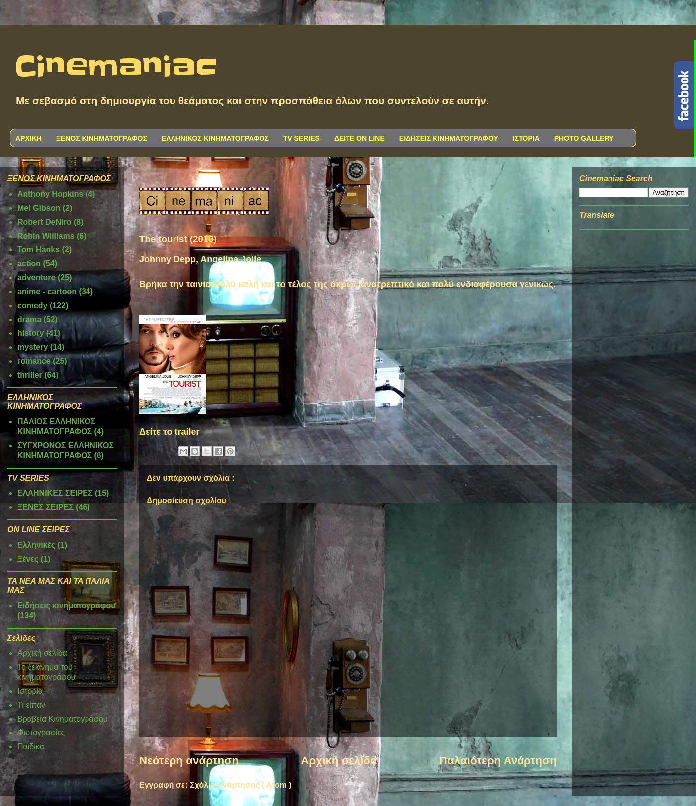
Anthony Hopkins (50, 194)
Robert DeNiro (44, 222)
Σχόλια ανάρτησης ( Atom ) (240, 785)
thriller (29, 375)
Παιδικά (30, 746)
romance (34, 361)
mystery (32, 347)
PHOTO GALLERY (584, 138)
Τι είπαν (31, 705)
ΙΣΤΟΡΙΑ (526, 138)
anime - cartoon (47, 291)
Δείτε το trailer (169, 432)
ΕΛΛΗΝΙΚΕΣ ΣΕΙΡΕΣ (55, 493)
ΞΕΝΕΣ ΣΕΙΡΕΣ (45, 507)
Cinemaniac (116, 67)
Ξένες (27, 559)
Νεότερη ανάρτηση (189, 760)
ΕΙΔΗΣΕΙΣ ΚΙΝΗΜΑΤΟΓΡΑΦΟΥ (448, 138)
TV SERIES (301, 138)
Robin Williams (46, 236)
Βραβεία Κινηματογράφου (62, 719)
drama (29, 319)
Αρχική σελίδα (339, 760)
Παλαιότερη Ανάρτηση (498, 760)
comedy (32, 305)
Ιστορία (30, 691)
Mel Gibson (38, 208)
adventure (36, 277)
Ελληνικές (36, 545)
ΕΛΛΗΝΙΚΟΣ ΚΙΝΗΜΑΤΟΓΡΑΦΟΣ (215, 138)
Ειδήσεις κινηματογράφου (66, 605)
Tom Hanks (38, 249)
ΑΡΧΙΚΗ (28, 138)
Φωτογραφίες (41, 732)
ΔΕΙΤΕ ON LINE (359, 138)
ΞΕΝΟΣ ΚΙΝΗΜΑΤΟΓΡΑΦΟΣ (101, 138)
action (29, 263)
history (30, 333)
